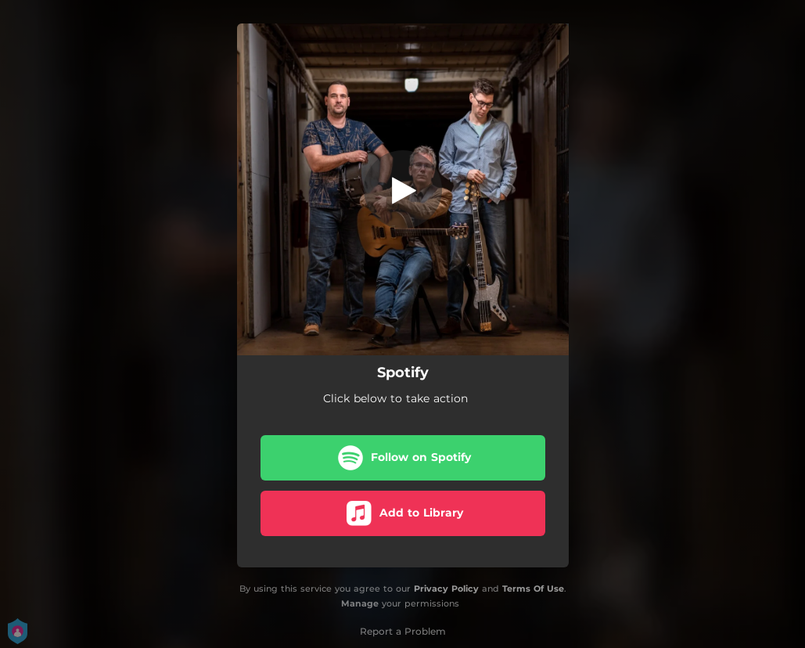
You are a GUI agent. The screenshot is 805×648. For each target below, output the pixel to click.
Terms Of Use (533, 588)
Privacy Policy (446, 588)
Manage (360, 603)
